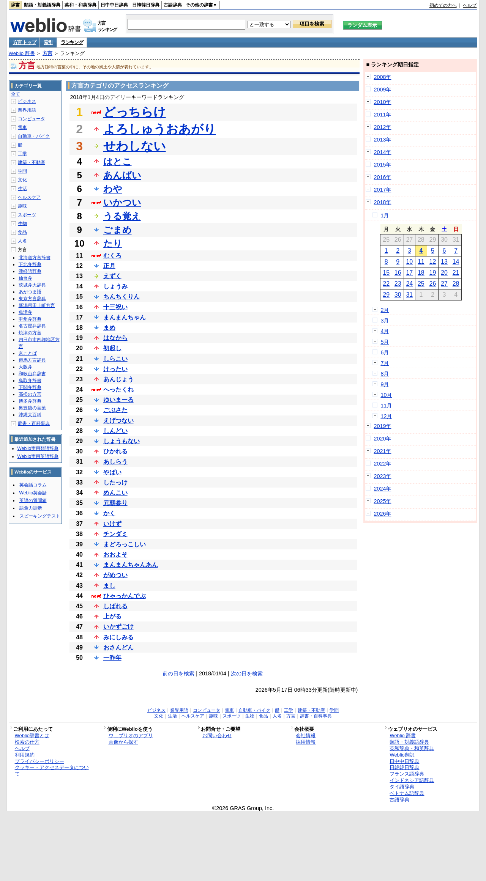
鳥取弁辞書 (30, 380)
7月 (384, 363)
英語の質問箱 (33, 500)
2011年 (382, 115)
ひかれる (115, 451)
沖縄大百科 (30, 414)
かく (109, 513)
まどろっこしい (124, 544)
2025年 (382, 501)
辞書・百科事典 (34, 423)
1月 (384, 215)
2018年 (382, 202)
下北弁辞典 (30, 264)
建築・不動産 (31, 162)
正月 (109, 266)
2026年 (382, 514)
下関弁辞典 (30, 387)
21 (456, 272)
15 (386, 272)
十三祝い (115, 307)
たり (112, 243)
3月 (384, 321)
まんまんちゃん (124, 317)
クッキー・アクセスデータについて (52, 771)
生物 (22, 223)
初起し (112, 348)
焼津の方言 (30, 332)
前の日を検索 (178, 673)
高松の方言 (30, 394)
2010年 (382, 102)
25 (421, 283)
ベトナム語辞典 (407, 793)
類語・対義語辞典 (42, 5)
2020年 (382, 439)
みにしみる (118, 637)
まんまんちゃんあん (130, 565)
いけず (112, 524)
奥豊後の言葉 (32, 408)
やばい (112, 472)
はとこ (117, 161)
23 (397, 283)
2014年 (382, 152)
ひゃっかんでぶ (124, 596)
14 (456, 261)
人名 (22, 241)
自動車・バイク (34, 136)
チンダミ (115, 534)
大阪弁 (25, 367)
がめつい (115, 575)
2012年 (382, 127)
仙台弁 (25, 278)
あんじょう (118, 379)
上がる (112, 616)
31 (409, 294)
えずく (112, 276)
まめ (109, 327)
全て (15, 94)
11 (421, 261)
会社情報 (306, 735)
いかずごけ (118, 626)
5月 (384, 342)
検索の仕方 (27, 742)
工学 (22, 153)
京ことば (28, 353)
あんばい (122, 175)
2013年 (382, 140)
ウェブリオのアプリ (131, 735)
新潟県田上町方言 (37, 305)
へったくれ (118, 389)
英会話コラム (33, 485)
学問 (22, 171)
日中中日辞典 (114, 5)
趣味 (22, 206)
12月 (386, 416)
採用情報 (306, 742)
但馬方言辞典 (32, 360)
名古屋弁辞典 (32, 326)
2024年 (382, 489)
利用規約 (25, 755)
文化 (22, 179)
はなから (115, 338)
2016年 (382, 177)
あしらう (115, 461)
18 (421, 272)
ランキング (72, 42)
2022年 (382, 464)
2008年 (382, 77)
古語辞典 (173, 5)
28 (456, 283)
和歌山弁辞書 (32, 373)
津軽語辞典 (30, 271)
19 (432, 272)
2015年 (382, 165)
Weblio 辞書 (22, 53)
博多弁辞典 (30, 401)
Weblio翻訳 (402, 755)
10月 (386, 395)
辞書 (15, 5)
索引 (48, 42)
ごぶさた (115, 410)
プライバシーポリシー (39, 761)
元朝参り (115, 503)
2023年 (382, 476)
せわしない (134, 146)
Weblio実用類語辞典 (37, 448)
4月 (384, 331)
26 (432, 283)
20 (444, 272)
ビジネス (27, 101)
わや (112, 189)
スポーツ (27, 214)
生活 (22, 188)
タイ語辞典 (402, 787)
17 (409, 272)
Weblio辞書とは (32, 735)
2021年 (382, 451)
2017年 (382, 190)
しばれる (115, 606)
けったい (115, 369)
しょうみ (115, 286)
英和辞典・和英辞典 (412, 748)
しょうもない (121, 441)
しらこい (115, 359)
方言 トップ (24, 42)
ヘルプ (470, 5)
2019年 (382, 426)
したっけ (115, 482)
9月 (384, 384)
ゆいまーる (118, 399)
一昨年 (112, 657)
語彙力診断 (30, 508)
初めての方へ (443, 5)
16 (397, 272)
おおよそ (115, 554)
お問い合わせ (217, 735)
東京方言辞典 (32, 298)
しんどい (115, 431)
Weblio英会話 (33, 493)
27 (444, 283)
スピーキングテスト (39, 516)
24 (409, 283)
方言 (47, 53)
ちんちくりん (121, 296)
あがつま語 (30, 291)
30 (397, 294)
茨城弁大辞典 (32, 285)
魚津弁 (25, 312)
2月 (384, 310)
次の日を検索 (247, 673)
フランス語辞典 (407, 774)
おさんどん (118, 647)
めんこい (115, 492)
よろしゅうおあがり (159, 129)
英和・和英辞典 (80, 5)
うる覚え (122, 216)
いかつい (122, 202)
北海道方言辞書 (34, 257)
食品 (22, 232)
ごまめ (117, 230)
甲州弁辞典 (30, 319)
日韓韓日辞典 (145, 5)
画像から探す (123, 742)
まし (109, 585)
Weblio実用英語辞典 (37, 456)
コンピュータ (31, 118)
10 (409, 261)
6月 (384, 352)
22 (386, 283)
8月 (384, 374)
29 (386, 294)
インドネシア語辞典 (412, 780)
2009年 (382, 90)
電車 (22, 127)
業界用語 (27, 110)
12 (432, 261)
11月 (386, 406)
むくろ (112, 255)
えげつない (118, 420)
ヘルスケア (29, 197)
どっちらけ (134, 112)
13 (444, 261)
